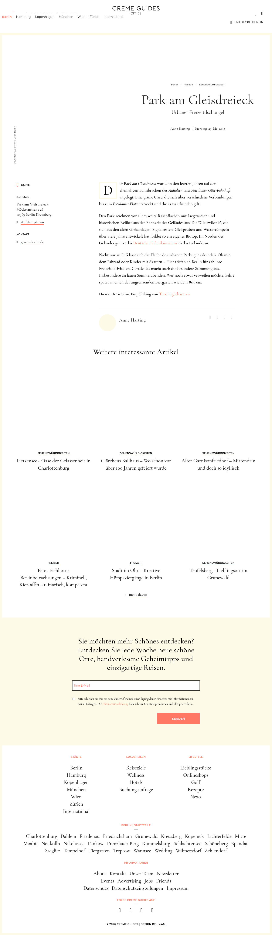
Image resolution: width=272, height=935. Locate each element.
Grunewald (146, 836)
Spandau (240, 843)
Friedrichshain (117, 836)
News (195, 797)
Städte (14, 13)
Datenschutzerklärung (115, 704)
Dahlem (68, 836)
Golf (195, 782)
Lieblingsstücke (195, 768)
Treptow (121, 851)
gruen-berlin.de (32, 241)
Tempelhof (74, 851)
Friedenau (89, 836)
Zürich (101, 22)
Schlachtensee (187, 843)
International (120, 22)
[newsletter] (152, 911)
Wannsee (142, 851)
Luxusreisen (41, 13)
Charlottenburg (41, 836)
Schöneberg (216, 843)
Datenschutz (96, 888)
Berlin (13, 22)
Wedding (163, 851)
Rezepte (196, 789)
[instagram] (131, 911)
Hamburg (30, 22)
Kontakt (118, 874)
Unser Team (141, 874)
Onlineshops (195, 775)
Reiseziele (136, 768)
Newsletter (168, 874)
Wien (88, 22)
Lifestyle (69, 13)
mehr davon (138, 594)
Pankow (95, 843)
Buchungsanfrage (136, 789)
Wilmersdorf (188, 851)
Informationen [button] (136, 862)
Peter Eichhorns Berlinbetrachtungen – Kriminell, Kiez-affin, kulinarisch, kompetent (53, 577)
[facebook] (120, 911)
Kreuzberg (171, 836)
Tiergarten (99, 851)
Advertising (129, 881)
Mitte (240, 836)
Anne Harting (180, 128)
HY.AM (161, 924)
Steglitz (52, 851)
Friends (163, 881)
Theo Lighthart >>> (174, 294)
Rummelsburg (156, 843)
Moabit (30, 843)
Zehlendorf (216, 851)
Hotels (136, 782)
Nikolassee (74, 843)
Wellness (135, 775)
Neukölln (50, 843)
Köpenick (194, 836)
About (99, 874)
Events (107, 881)
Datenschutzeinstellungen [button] (137, 888)
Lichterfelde (219, 836)
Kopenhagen (51, 22)
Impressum (178, 888)
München (72, 22)
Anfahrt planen (32, 222)
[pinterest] (141, 911)
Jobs (148, 881)
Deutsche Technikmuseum (154, 243)
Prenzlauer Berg (123, 843)
